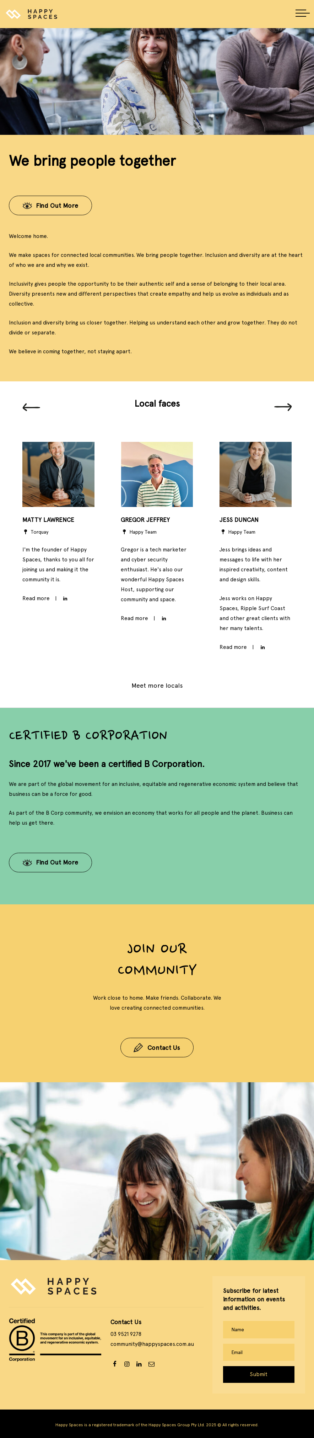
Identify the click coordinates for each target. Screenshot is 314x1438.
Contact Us (163, 1048)
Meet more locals (157, 685)
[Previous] (31, 407)
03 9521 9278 (125, 1334)
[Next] (283, 407)
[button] (303, 14)
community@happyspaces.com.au (152, 1344)
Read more (134, 618)
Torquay (35, 532)
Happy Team (139, 532)
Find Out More (57, 205)
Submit (258, 1374)
